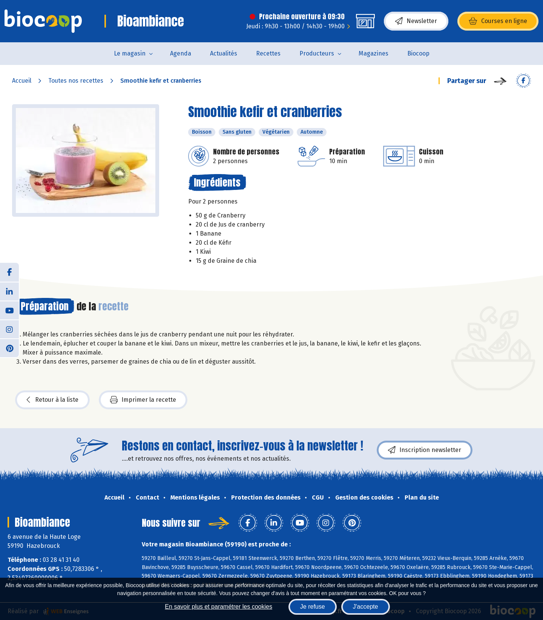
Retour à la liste (52, 400)
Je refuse (312, 606)
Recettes (268, 53)
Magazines (373, 53)
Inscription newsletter (424, 450)
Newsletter (416, 21)
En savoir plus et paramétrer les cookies (218, 606)
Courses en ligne (498, 21)
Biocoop (418, 53)
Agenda (180, 53)
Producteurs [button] (316, 53)
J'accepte (365, 606)
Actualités (223, 53)
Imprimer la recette (143, 400)
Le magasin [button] (130, 53)
